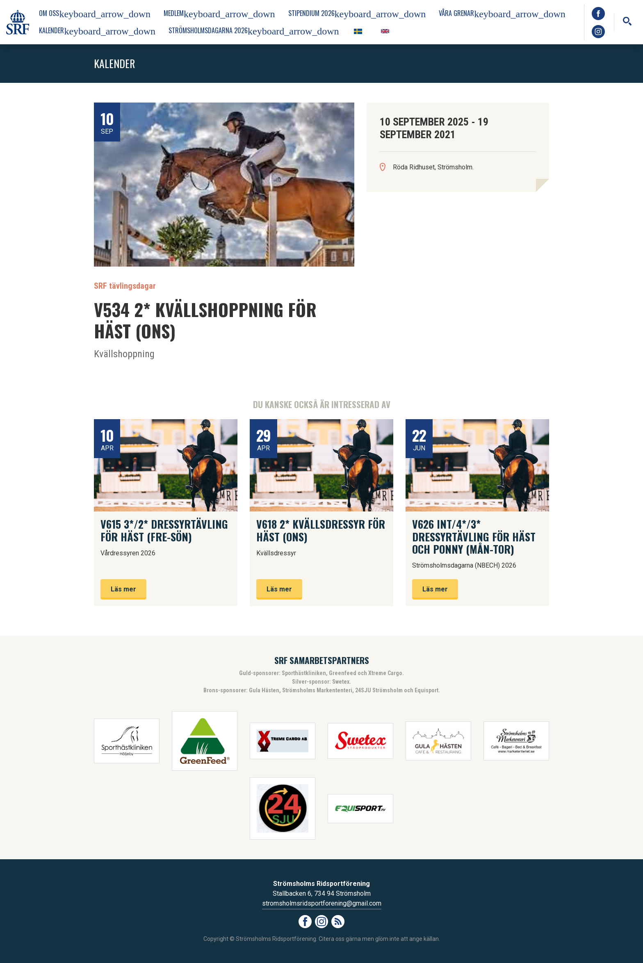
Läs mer (123, 589)
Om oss (94, 13)
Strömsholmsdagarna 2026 (254, 31)
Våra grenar (502, 13)
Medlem (219, 13)
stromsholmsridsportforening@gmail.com (321, 903)
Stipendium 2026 (357, 13)
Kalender (97, 31)
